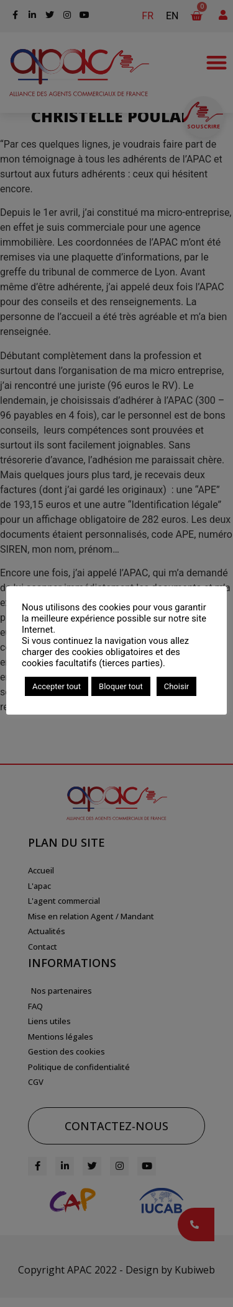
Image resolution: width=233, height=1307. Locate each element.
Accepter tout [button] (56, 686)
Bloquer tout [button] (121, 686)
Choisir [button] (176, 686)
